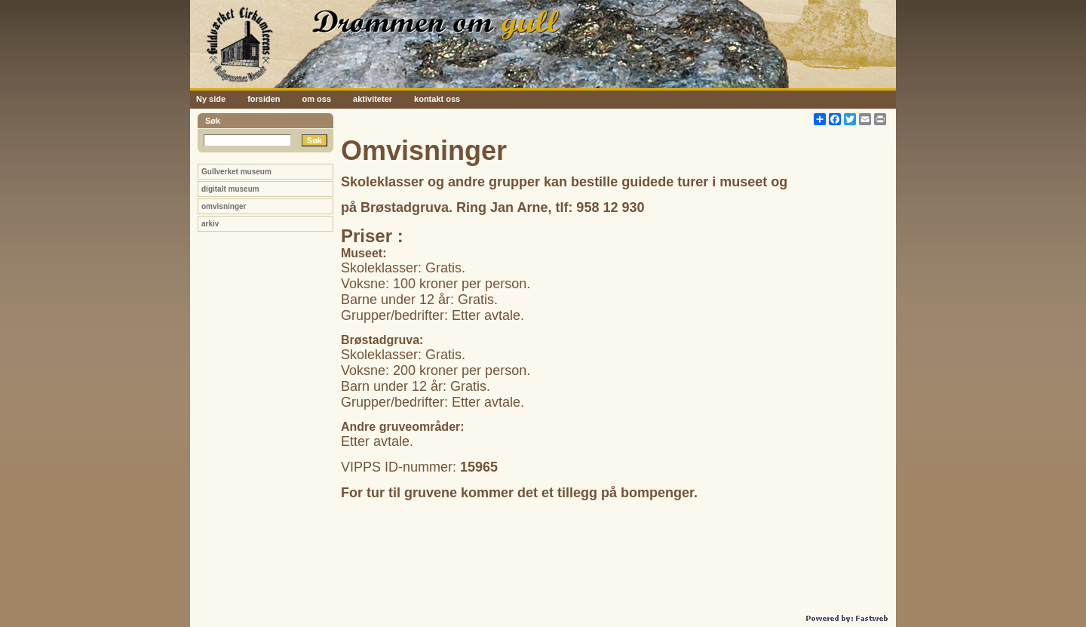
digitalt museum (230, 189)
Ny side (210, 98)
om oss (317, 98)
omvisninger (223, 206)
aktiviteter (372, 98)
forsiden (263, 98)
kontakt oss (437, 98)
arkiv (210, 224)
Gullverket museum (236, 172)
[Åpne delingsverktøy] (819, 119)
